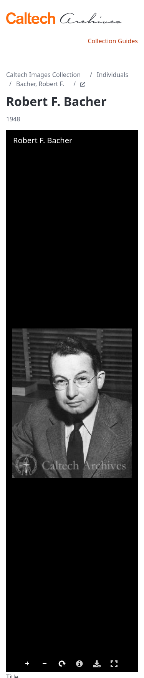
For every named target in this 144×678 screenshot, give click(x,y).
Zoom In (27, 664)
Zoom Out (45, 664)
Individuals (112, 74)
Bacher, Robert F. (40, 84)
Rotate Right (62, 664)
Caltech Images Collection (43, 74)
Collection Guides (113, 41)
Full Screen (114, 664)
